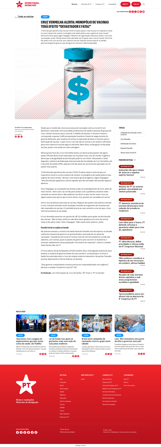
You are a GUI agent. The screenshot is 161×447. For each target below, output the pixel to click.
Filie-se (136, 4)
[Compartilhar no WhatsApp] (22, 137)
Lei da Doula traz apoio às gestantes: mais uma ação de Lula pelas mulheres (62, 341)
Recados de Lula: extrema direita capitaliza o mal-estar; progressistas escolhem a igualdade (131, 278)
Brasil (61, 385)
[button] (75, 4)
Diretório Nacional (108, 398)
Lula (61, 379)
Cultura (62, 404)
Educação (63, 398)
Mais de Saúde (20, 311)
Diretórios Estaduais (108, 404)
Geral (83, 379)
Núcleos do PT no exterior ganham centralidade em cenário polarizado (131, 189)
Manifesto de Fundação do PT (111, 388)
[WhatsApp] (141, 12)
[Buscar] (144, 4)
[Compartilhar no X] (43, 354)
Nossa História (107, 379)
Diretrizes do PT (87, 375)
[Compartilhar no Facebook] (16, 137)
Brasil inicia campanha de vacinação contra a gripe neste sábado (96, 341)
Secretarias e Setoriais (109, 401)
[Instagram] (133, 12)
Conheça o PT (107, 375)
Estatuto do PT (107, 382)
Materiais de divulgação (27, 402)
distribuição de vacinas (128, 144)
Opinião (62, 407)
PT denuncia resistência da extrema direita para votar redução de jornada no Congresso (131, 207)
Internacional (64, 388)
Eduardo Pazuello (126, 148)
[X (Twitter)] (135, 12)
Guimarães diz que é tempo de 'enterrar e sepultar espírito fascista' (131, 172)
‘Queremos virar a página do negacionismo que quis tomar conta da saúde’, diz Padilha (29, 341)
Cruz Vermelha (125, 139)
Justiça (62, 411)
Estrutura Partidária (108, 392)
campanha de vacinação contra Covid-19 (131, 134)
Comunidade (128, 375)
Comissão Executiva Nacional (111, 395)
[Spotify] (143, 12)
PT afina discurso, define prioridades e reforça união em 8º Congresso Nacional (131, 244)
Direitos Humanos (65, 401)
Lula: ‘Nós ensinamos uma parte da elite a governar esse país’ (129, 340)
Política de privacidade (67, 432)
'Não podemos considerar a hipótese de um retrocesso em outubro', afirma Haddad (132, 260)
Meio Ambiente (65, 414)
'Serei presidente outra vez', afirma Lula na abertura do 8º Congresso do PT (131, 296)
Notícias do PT (126, 166)
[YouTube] (138, 12)
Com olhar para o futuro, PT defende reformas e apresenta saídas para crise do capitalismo (132, 226)
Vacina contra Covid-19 (128, 153)
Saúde (20, 335)
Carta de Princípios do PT (110, 385)
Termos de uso (64, 429)
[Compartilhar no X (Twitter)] (19, 137)
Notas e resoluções (25, 400)
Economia (63, 382)
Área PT (125, 4)
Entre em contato (129, 385)
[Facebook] (130, 12)
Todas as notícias (24, 16)
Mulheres (63, 395)
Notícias (63, 375)
